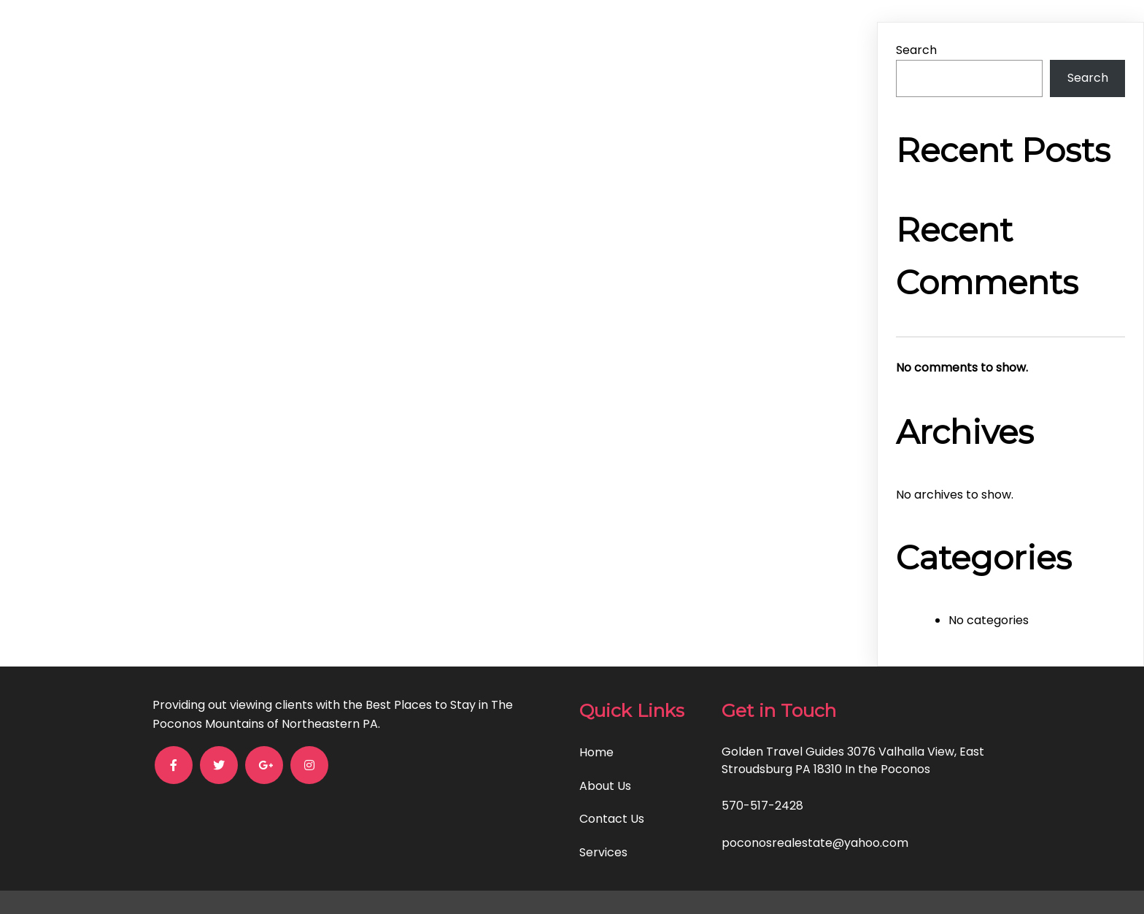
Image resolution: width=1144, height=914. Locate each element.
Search (916, 50)
